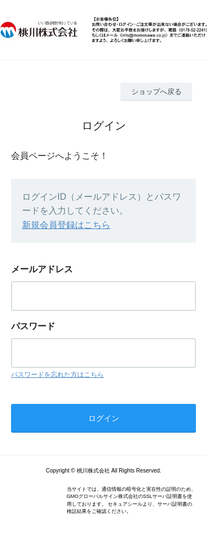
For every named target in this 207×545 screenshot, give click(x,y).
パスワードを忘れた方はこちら (57, 374)
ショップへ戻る (156, 91)
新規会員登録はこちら (66, 225)
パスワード (33, 326)
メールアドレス (42, 269)
